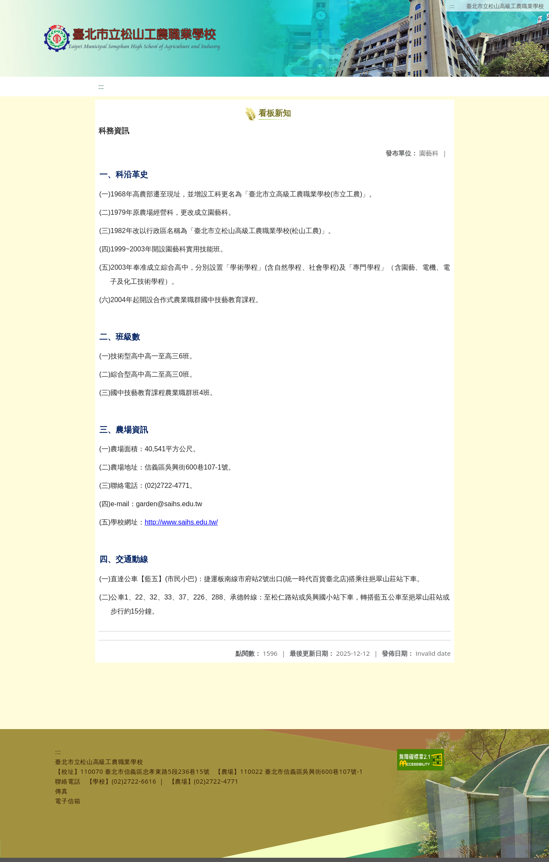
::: (452, 6)
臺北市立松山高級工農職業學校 (505, 6)
